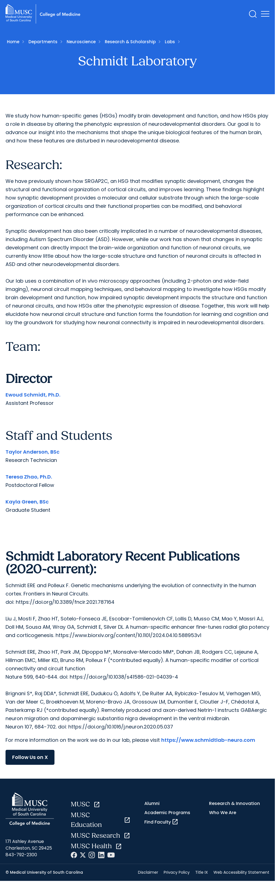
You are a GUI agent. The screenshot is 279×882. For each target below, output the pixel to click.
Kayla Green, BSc (27, 501)
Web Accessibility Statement (241, 872)
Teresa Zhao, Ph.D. (29, 476)
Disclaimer (148, 872)
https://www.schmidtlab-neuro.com (208, 740)
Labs (170, 42)
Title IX (201, 872)
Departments (43, 42)
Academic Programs (167, 812)
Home (13, 42)
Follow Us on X (30, 757)
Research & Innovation (234, 803)
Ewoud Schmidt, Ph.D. (33, 394)
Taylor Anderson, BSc (32, 451)
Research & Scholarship (130, 42)
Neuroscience (81, 42)
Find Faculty (161, 822)
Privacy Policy (177, 872)
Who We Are (222, 812)
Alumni (152, 803)
